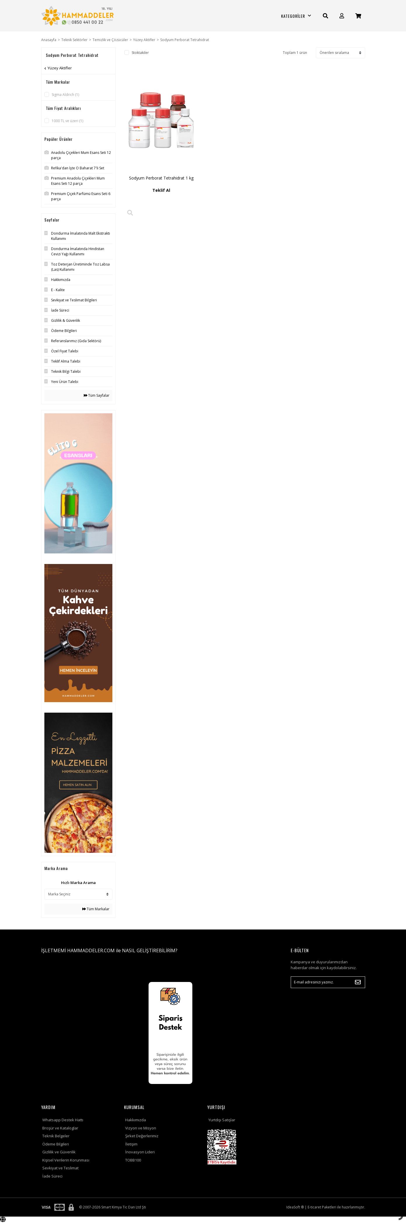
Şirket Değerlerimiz (141, 1135)
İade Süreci (52, 1176)
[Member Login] (341, 16)
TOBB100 (133, 1160)
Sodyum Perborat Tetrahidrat (184, 39)
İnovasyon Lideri (140, 1152)
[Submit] (358, 982)
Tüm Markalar (95, 908)
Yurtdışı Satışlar (221, 1119)
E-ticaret (314, 1207)
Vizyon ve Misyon (140, 1128)
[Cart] (358, 16)
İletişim (131, 1144)
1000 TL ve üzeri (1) (67, 120)
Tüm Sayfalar (96, 395)
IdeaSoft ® (295, 1207)
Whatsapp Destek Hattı (62, 1119)
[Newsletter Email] (328, 982)
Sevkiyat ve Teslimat (60, 1168)
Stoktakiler (140, 52)
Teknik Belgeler (55, 1135)
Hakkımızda (135, 1119)
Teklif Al (161, 190)
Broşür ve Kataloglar (60, 1128)
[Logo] (78, 15)
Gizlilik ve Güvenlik (59, 1152)
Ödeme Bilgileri (55, 1144)
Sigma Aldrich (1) (65, 94)
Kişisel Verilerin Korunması (65, 1160)
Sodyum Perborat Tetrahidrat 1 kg (161, 178)
